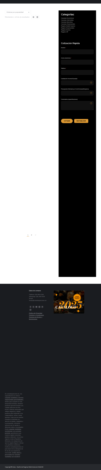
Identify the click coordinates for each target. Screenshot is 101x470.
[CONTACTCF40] (77, 93)
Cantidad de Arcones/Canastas (69, 78)
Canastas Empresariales (68, 24)
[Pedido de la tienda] (18, 12)
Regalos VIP (64, 32)
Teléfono (63, 68)
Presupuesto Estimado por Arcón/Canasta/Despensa (75, 89)
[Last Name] (77, 52)
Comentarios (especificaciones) (69, 99)
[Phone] (77, 72)
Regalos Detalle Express (68, 26)
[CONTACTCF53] (77, 82)
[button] (67, 121)
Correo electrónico (66, 58)
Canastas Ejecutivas (67, 22)
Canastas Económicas (67, 18)
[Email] (77, 62)
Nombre (63, 47)
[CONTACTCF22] (77, 105)
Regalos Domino (66, 30)
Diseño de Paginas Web (24, 467)
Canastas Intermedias (67, 20)
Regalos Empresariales (67, 28)
